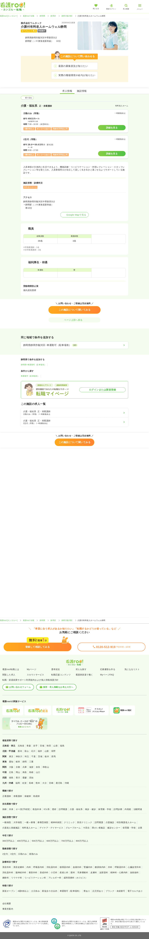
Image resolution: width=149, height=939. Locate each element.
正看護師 (6, 796)
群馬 (53, 756)
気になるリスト (132, 669)
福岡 (17, 783)
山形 (55, 745)
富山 (26, 751)
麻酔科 (5, 877)
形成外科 (44, 872)
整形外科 (33, 872)
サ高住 (86, 828)
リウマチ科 (16, 877)
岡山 (18, 772)
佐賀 (24, 783)
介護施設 (110, 822)
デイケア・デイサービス (51, 828)
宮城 (42, 745)
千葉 (33, 756)
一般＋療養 (29, 822)
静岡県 (42, 16)
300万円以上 (8, 841)
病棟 (4, 809)
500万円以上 (38, 841)
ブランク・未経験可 (115, 891)
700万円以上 (67, 841)
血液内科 (77, 867)
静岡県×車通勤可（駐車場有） (33, 365)
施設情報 (82, 91)
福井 (40, 751)
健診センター (113, 828)
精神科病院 (56, 822)
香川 (18, 777)
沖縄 (67, 783)
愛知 (11, 761)
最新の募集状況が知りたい (73, 66)
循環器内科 (65, 867)
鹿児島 (59, 783)
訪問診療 (118, 809)
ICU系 (47, 809)
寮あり (87, 891)
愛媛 (24, 777)
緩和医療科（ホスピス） (75, 877)
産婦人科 (64, 872)
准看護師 (17, 796)
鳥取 (24, 772)
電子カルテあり (135, 891)
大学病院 (17, 822)
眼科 (73, 872)
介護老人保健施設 (11, 828)
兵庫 (24, 767)
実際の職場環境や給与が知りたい (76, 75)
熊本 (38, 783)
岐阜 (18, 761)
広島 (11, 772)
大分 (44, 783)
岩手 (35, 745)
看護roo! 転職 (28, 16)
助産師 (36, 796)
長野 (53, 751)
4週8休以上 (23, 891)
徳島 (11, 777)
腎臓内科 (88, 867)
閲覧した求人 (8, 674)
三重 (31, 761)
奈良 (38, 767)
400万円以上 (23, 841)
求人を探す (81, 669)
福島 (62, 745)
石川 (33, 751)
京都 (18, 767)
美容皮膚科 (18, 867)
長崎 (31, 783)
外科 (110, 867)
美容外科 (6, 867)
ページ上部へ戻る (74, 320)
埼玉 (27, 756)
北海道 (21, 745)
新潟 (20, 751)
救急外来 (37, 809)
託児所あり (98, 891)
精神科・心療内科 (119, 872)
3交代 (13, 854)
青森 (29, 745)
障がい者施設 (98, 828)
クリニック (69, 822)
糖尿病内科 (100, 867)
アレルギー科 (54, 877)
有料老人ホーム (29, 828)
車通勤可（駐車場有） (30, 376)
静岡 (24, 761)
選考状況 (55, 669)
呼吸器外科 (120, 867)
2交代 (5, 854)
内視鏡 (128, 809)
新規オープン (8, 891)
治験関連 (138, 809)
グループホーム (73, 828)
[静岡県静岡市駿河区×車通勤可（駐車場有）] (74, 345)
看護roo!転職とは (10, 669)
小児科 (54, 872)
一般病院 (6, 822)
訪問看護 (63, 809)
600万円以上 (52, 841)
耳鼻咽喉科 (82, 872)
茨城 (40, 756)
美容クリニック (84, 822)
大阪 (11, 767)
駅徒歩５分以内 (49, 891)
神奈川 (19, 756)
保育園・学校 (104, 809)
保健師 (27, 796)
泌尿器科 (103, 872)
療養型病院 (43, 822)
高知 (31, 777)
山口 (38, 772)
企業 (140, 828)
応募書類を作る (107, 669)
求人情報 (67, 91)
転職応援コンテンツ (61, 674)
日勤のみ (22, 854)
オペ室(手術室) (23, 809)
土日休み (35, 891)
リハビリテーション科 (35, 877)
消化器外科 (7, 872)
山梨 (47, 751)
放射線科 (134, 872)
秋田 (49, 745)
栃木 (47, 756)
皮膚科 (93, 872)
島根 (31, 772)
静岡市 (53, 16)
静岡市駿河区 (67, 16)
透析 (54, 809)
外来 (11, 809)
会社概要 (6, 903)
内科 (29, 867)
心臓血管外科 (134, 867)
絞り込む (27, 98)
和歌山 (46, 767)
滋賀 (31, 767)
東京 (11, 756)
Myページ (31, 669)
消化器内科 (51, 867)
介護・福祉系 (76, 809)
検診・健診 (90, 809)
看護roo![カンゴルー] (9, 16)
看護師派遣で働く (84, 674)
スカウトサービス (35, 674)
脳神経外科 (20, 872)
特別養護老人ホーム (126, 822)
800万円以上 (82, 841)
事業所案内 (7, 909)
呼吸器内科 (38, 867)
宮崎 (51, 783)
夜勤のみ (33, 854)
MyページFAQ (107, 674)
